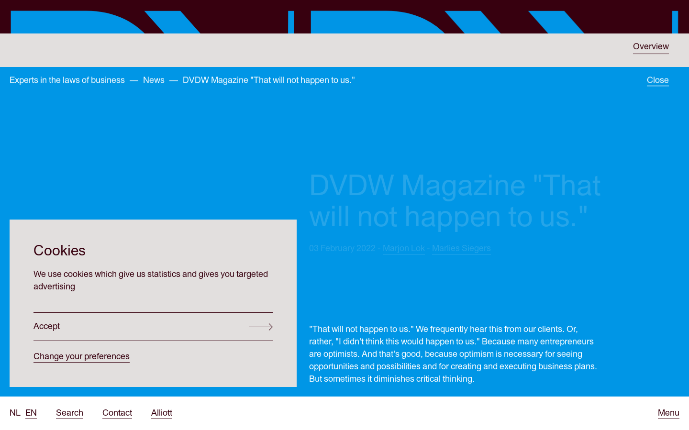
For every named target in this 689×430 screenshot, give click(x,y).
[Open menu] (668, 413)
